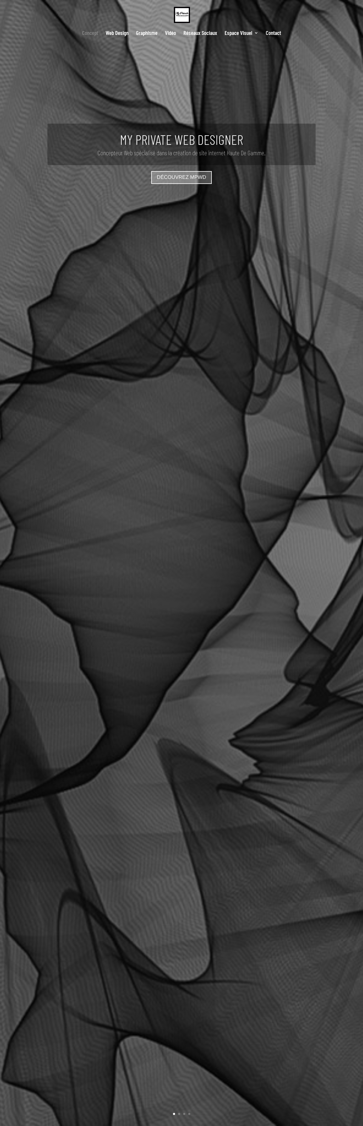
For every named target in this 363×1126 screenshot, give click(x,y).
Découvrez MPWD (181, 177)
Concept (90, 33)
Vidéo (170, 33)
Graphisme (146, 33)
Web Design (117, 33)
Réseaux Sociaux (200, 33)
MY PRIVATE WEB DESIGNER (181, 139)
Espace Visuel (238, 33)
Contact (273, 33)
